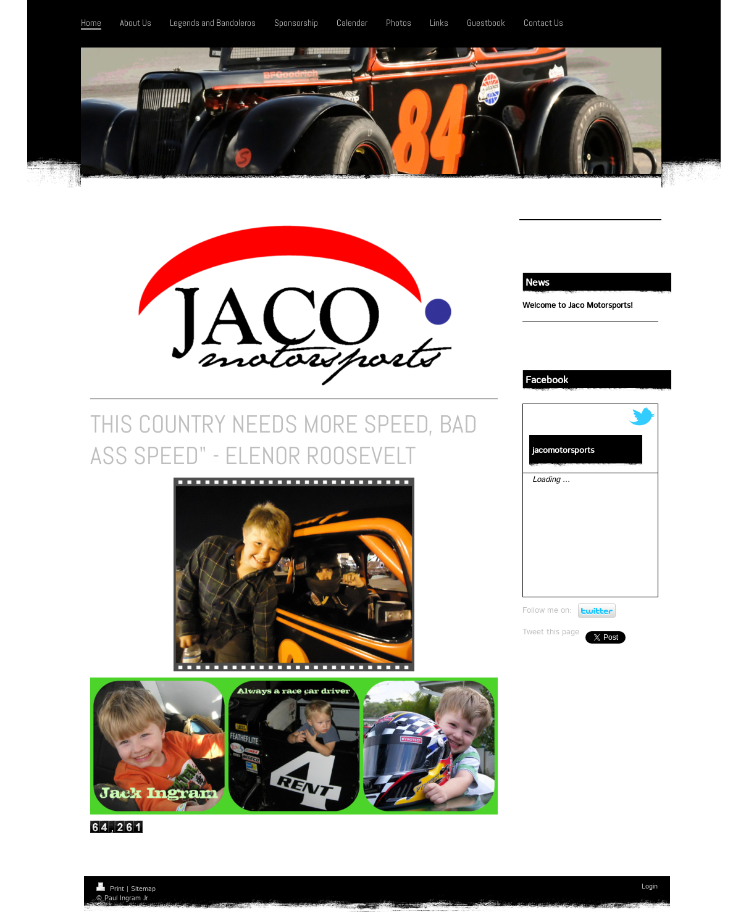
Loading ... (551, 480)
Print (111, 889)
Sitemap (143, 889)
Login (650, 887)
